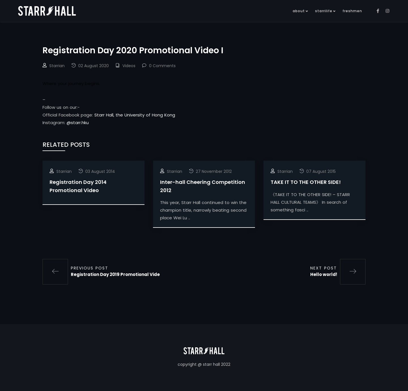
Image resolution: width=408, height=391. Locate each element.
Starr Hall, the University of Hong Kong (134, 115)
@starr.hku (78, 123)
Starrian (57, 66)
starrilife (323, 10)
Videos (128, 66)
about (299, 10)
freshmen (352, 10)
